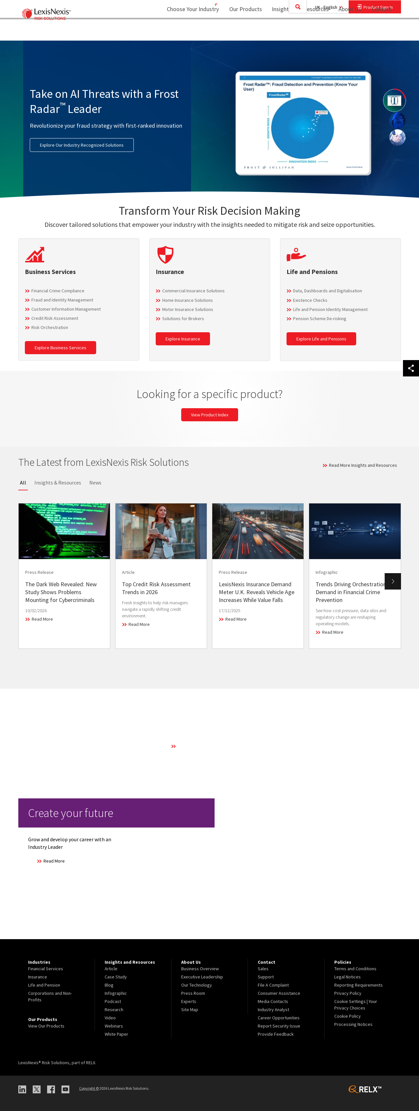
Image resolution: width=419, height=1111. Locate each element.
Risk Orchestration (49, 327)
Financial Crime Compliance (57, 291)
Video (110, 1018)
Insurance (37, 977)
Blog (109, 985)
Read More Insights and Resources (363, 465)
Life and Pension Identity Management (330, 309)
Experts (188, 1001)
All (23, 482)
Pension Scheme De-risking (319, 318)
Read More (42, 619)
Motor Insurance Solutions (187, 309)
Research (114, 1009)
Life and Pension (44, 985)
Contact (381, 31)
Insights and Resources (296, 31)
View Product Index (209, 415)
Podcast (113, 1001)
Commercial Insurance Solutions (193, 291)
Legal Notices (347, 977)
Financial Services (45, 969)
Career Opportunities (279, 1018)
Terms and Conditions (355, 969)
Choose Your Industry (184, 31)
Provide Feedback (276, 1034)
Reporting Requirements (358, 985)
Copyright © (89, 1088)
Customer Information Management (66, 309)
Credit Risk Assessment (54, 318)
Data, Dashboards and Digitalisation (327, 291)
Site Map (189, 1009)
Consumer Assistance (279, 993)
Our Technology (196, 985)
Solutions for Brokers (183, 318)
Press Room (193, 993)
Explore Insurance (183, 339)
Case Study (116, 977)
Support (266, 977)
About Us (345, 31)
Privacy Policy (347, 993)
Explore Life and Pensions (321, 339)
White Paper (116, 1034)
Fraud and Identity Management (62, 300)
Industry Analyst (273, 1009)
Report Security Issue (279, 1026)
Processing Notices (353, 1024)
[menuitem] (241, 31)
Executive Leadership (202, 977)
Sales (263, 969)
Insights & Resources (57, 482)
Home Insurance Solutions (187, 300)
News (95, 482)
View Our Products (46, 1026)
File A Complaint (273, 985)
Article (111, 969)
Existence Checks (310, 300)
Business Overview (200, 969)
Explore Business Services (60, 348)
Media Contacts (273, 1001)
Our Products (241, 31)
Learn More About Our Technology (211, 746)
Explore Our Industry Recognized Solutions (82, 145)
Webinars (114, 1026)
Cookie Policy (347, 1016)
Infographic (116, 993)
